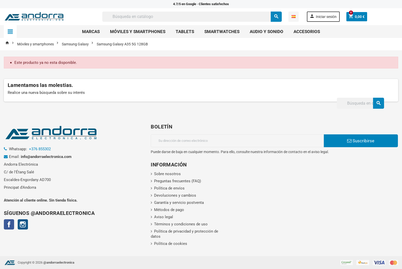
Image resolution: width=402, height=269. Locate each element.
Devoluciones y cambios (175, 195)
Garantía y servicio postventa (179, 202)
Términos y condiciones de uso (181, 224)
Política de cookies (170, 243)
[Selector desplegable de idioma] (293, 17)
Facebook (9, 224)
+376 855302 (40, 149)
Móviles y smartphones (137, 31)
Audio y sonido (266, 31)
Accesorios (307, 31)
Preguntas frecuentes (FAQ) (177, 181)
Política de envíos (169, 188)
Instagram (23, 224)
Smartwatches (221, 31)
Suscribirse (360, 140)
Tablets (185, 31)
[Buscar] (192, 17)
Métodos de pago (169, 209)
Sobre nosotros (167, 174)
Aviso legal (163, 217)
